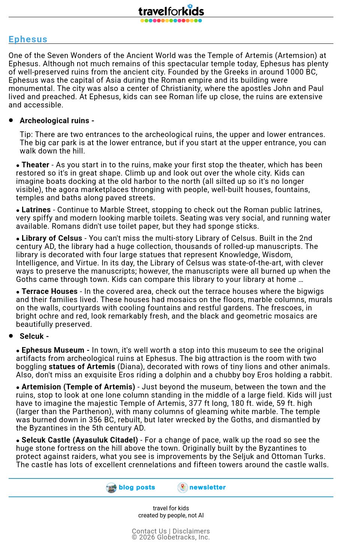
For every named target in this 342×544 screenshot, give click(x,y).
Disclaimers (191, 531)
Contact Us (149, 531)
